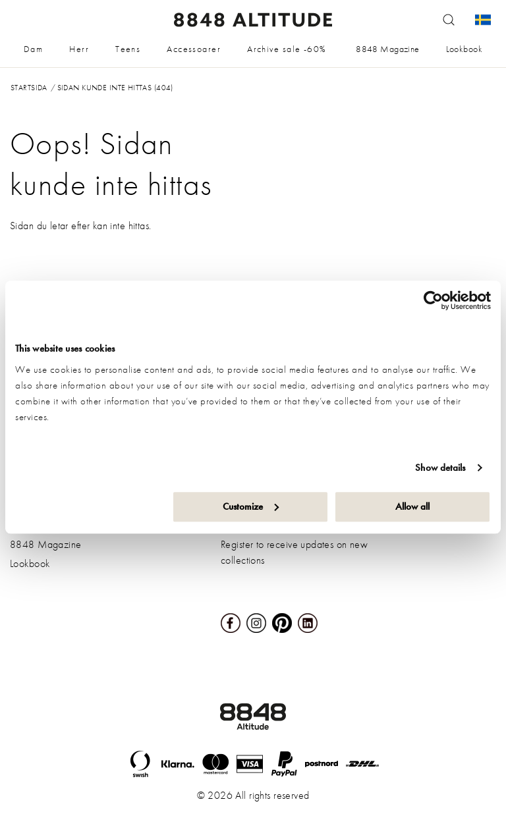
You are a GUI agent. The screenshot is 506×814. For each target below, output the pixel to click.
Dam (33, 49)
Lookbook (464, 49)
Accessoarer (194, 49)
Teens (127, 49)
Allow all (412, 506)
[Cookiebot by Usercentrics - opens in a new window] (433, 300)
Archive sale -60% (286, 49)
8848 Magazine (387, 49)
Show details (440, 467)
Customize (251, 506)
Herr (79, 49)
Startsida (29, 87)
